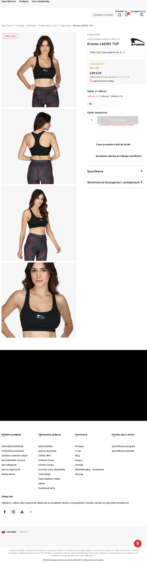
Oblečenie (31, 25)
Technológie (44, 474)
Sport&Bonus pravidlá (123, 450)
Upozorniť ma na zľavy (103, 81)
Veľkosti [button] (105, 96)
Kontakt (79, 464)
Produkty (19, 25)
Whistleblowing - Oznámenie (89, 469)
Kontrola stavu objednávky (51, 469)
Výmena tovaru (46, 464)
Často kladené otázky (49, 478)
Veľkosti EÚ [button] (93, 96)
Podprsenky (65, 25)
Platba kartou (8, 474)
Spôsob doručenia (47, 450)
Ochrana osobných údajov (15, 455)
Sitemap (79, 474)
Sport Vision (7, 25)
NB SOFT (78, 560)
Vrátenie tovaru (46, 460)
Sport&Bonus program (123, 446)
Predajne (79, 446)
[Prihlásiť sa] (126, 14)
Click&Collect (44, 455)
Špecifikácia (114, 171)
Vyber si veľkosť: (97, 91)
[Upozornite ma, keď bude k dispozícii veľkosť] (98, 104)
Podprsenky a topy (47, 25)
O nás (78, 450)
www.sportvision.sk (58, 560)
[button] (106, 15)
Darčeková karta (46, 488)
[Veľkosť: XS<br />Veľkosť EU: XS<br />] (90, 104)
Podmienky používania (13, 450)
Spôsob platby (45, 446)
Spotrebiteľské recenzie (13, 460)
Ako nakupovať (9, 464)
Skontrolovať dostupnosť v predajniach (114, 182)
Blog (77, 455)
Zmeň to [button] (23, 531)
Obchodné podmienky (12, 446)
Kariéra (78, 460)
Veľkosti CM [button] (117, 96)
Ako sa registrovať (11, 469)
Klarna (41, 483)
